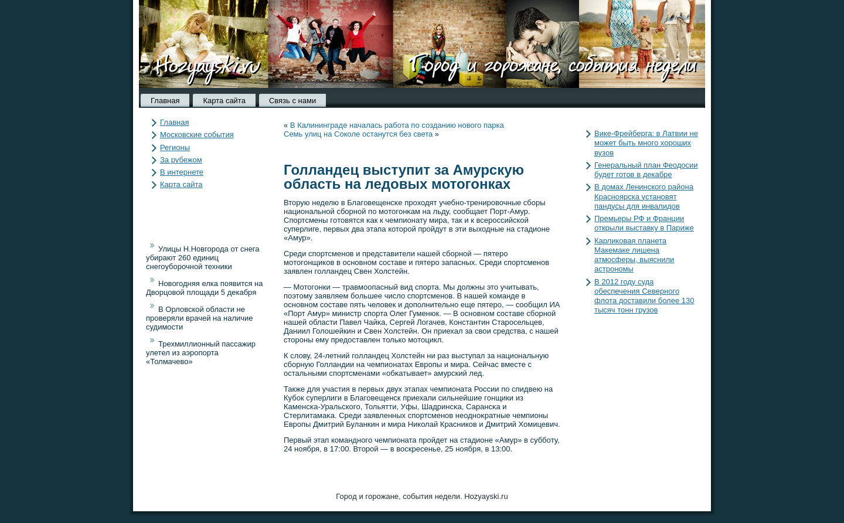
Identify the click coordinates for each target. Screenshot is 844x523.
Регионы (175, 147)
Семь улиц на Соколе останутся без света (358, 134)
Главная (165, 100)
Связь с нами (292, 100)
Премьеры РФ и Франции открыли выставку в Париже (644, 223)
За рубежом (181, 159)
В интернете (181, 172)
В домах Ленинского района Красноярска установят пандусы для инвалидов (643, 196)
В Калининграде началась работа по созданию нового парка (397, 125)
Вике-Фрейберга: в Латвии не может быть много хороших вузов (646, 143)
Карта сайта (224, 100)
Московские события (197, 134)
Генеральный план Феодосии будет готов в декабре (646, 170)
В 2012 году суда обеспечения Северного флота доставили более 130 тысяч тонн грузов (644, 296)
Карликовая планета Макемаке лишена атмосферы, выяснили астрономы (634, 255)
